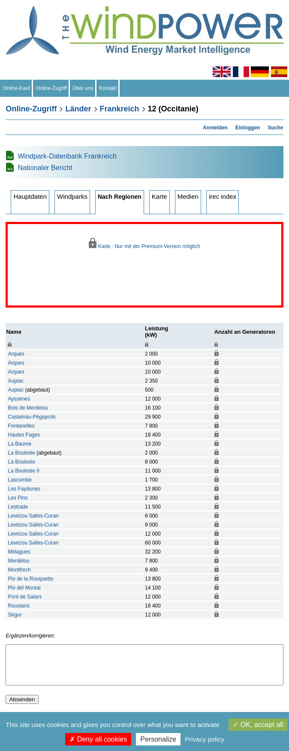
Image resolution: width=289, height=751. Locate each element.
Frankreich (119, 109)
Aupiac (16, 381)
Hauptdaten (30, 196)
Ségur (14, 615)
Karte (159, 196)
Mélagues (19, 552)
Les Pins (17, 498)
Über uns (83, 88)
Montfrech (19, 570)
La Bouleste (21, 453)
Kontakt (108, 88)
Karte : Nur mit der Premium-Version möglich (144, 243)
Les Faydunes (24, 489)
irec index (222, 196)
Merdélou (18, 561)
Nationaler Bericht (45, 167)
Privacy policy (204, 739)
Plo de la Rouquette (30, 579)
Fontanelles (21, 426)
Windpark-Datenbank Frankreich (67, 156)
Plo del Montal (24, 588)
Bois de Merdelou (28, 408)
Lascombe (19, 480)
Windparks (72, 196)
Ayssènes (19, 399)
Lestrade (18, 507)
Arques (16, 354)
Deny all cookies (98, 739)
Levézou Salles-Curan (33, 516)
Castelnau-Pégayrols (31, 417)
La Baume (19, 444)
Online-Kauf (16, 88)
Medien (188, 196)
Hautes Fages (24, 435)
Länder (78, 109)
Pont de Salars (25, 597)
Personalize (158, 739)
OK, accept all (258, 724)
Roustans (19, 606)
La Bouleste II (23, 471)
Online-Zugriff (51, 88)
